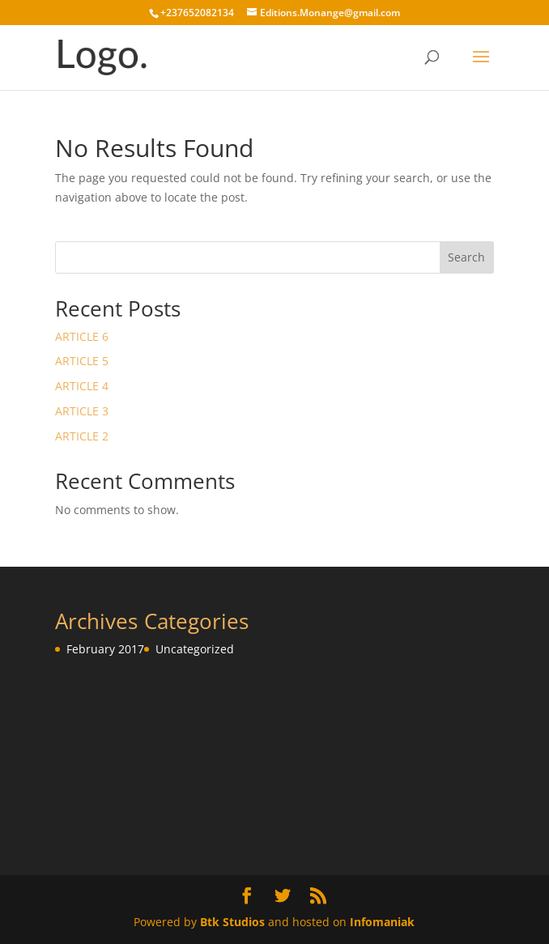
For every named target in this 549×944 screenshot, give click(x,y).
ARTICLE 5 (82, 360)
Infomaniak (382, 921)
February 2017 (105, 649)
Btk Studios (232, 921)
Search (466, 257)
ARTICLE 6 (82, 336)
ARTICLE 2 (82, 436)
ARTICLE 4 (82, 385)
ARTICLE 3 (82, 411)
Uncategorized (194, 649)
